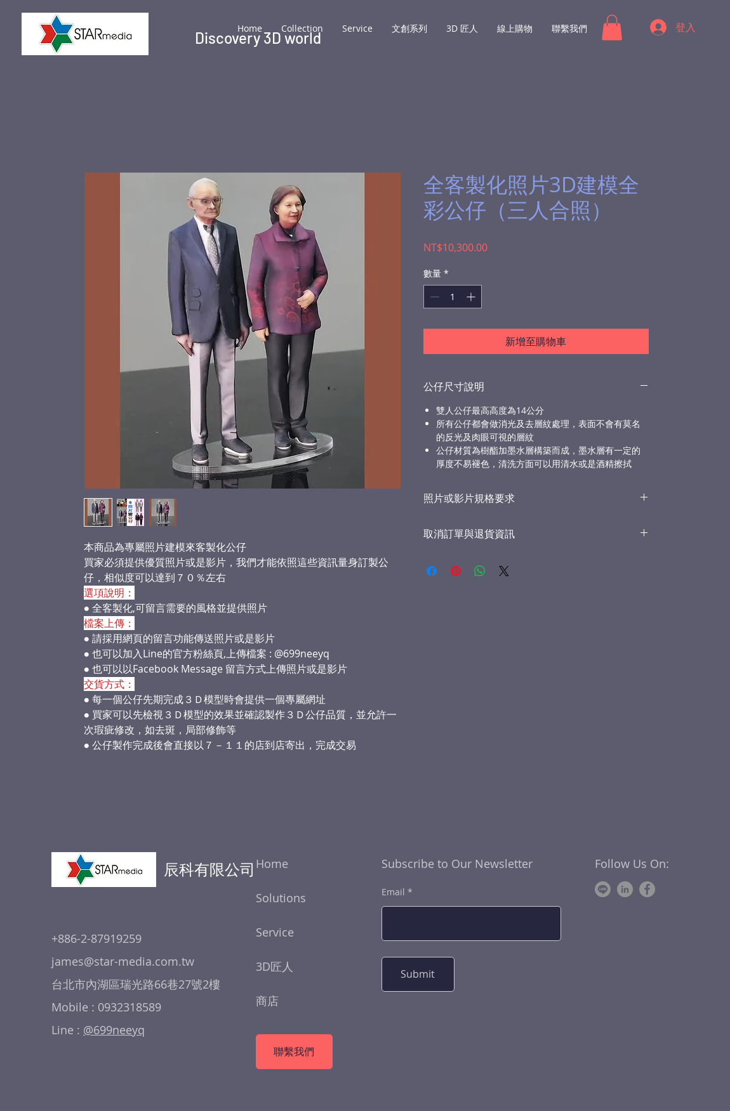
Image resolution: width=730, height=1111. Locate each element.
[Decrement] (433, 297)
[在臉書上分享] (431, 571)
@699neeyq (114, 1029)
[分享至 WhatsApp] (480, 571)
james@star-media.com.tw (122, 961)
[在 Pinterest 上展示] (455, 571)
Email (393, 892)
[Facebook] (647, 889)
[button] (612, 28)
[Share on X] (504, 571)
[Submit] (418, 974)
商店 (267, 1000)
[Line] (603, 889)
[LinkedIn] (625, 889)
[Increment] (472, 297)
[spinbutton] (452, 297)
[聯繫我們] (294, 1051)
